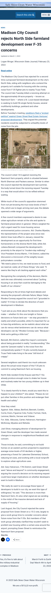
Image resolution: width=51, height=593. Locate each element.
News (3, 28)
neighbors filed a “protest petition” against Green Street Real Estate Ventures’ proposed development (25, 116)
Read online (6, 70)
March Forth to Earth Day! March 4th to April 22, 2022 (39, 560)
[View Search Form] (26, 15)
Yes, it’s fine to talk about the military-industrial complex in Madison (11, 560)
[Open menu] (46, 15)
